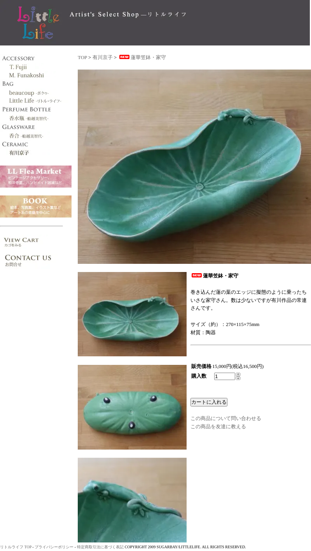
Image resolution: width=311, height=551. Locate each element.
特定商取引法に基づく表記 (100, 547)
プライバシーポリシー (54, 547)
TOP (82, 57)
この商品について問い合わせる (225, 418)
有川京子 (103, 57)
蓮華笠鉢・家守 (142, 57)
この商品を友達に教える (218, 426)
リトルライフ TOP (15, 547)
